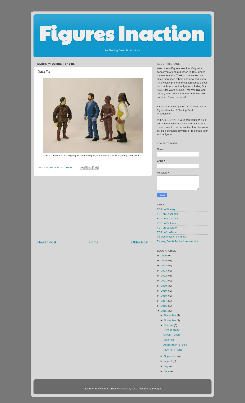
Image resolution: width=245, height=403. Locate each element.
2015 (164, 310)
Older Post (139, 242)
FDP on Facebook (167, 213)
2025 (164, 260)
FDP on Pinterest (167, 223)
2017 (164, 300)
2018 (164, 295)
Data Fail (168, 339)
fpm (134, 388)
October (169, 325)
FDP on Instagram (167, 218)
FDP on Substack (167, 227)
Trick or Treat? (171, 329)
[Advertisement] (92, 208)
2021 (164, 280)
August (168, 361)
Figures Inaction (121, 33)
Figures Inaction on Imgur (171, 236)
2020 (164, 285)
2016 (164, 305)
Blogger (156, 388)
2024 (164, 265)
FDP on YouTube (166, 232)
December (170, 315)
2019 (164, 290)
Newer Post (46, 242)
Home (93, 242)
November (170, 320)
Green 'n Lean (171, 334)
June (167, 371)
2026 (164, 255)
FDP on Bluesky (166, 209)
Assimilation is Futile (175, 344)
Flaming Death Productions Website (177, 241)
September (170, 356)
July (166, 366)
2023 (164, 270)
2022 (164, 275)
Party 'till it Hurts (172, 349)
